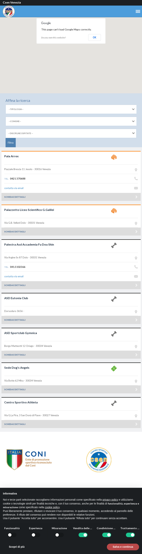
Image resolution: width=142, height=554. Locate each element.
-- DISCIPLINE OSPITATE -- (20, 133)
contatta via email (13, 188)
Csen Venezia (12, 2)
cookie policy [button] (52, 507)
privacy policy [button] (110, 499)
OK (94, 37)
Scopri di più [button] (17, 546)
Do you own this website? (53, 37)
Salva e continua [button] (123, 546)
